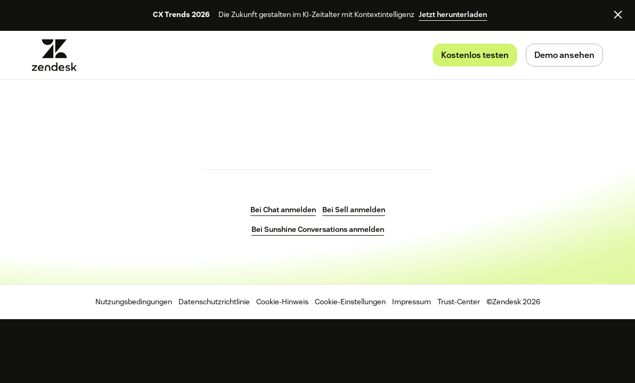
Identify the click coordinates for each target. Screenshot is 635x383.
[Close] (617, 14)
